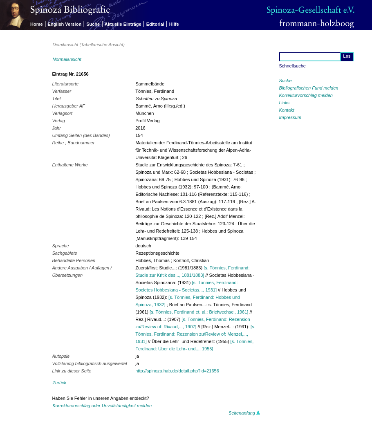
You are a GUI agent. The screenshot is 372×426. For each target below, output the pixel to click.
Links (284, 102)
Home (36, 24)
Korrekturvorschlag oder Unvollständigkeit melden (102, 405)
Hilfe (174, 24)
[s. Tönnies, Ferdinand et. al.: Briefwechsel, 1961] (199, 311)
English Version (65, 24)
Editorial (155, 24)
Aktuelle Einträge (123, 24)
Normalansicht (66, 59)
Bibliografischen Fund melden (308, 87)
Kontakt (286, 110)
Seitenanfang (244, 412)
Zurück (59, 382)
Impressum (290, 117)
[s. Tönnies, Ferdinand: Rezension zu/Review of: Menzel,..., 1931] (195, 334)
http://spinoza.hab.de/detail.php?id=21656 (177, 370)
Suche (93, 24)
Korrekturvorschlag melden (306, 95)
